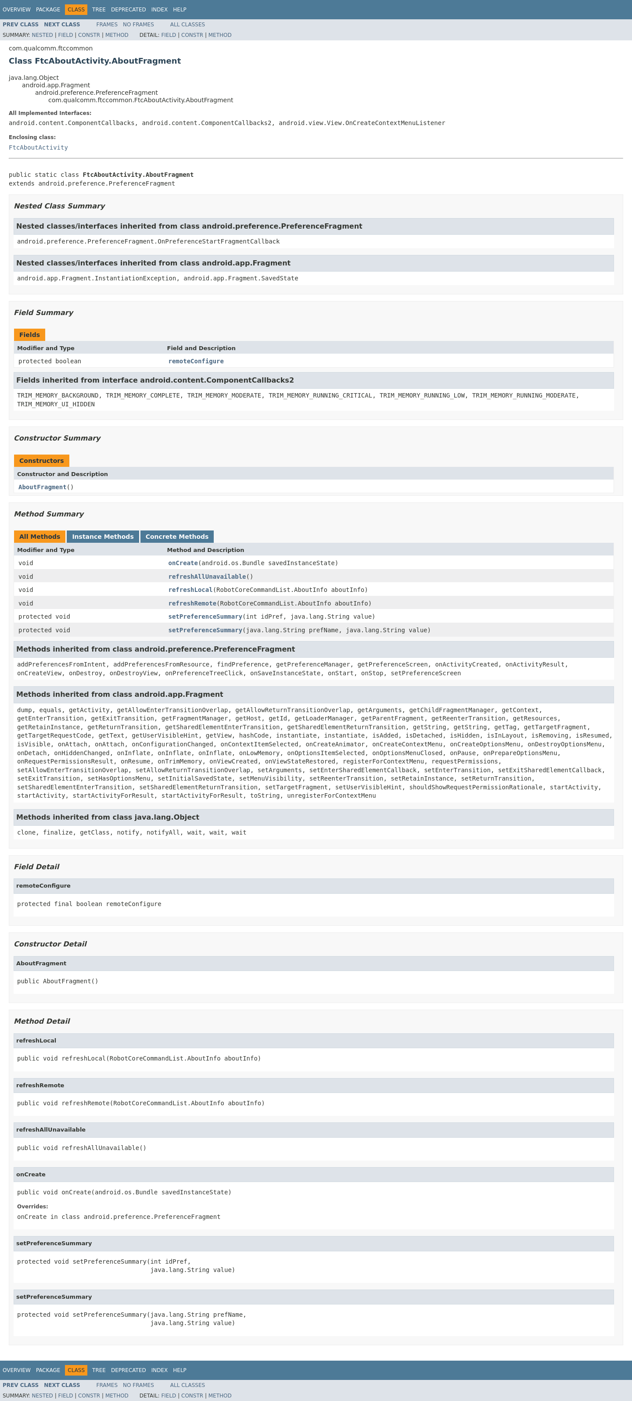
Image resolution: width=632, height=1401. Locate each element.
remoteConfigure (196, 361)
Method (117, 35)
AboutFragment (42, 487)
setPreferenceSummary (206, 616)
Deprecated (128, 10)
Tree (99, 10)
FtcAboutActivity (38, 147)
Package (48, 10)
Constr (89, 35)
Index (159, 10)
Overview (17, 10)
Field (65, 35)
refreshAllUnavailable (207, 576)
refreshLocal (191, 589)
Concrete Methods (177, 536)
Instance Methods (102, 536)
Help (180, 10)
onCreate (183, 562)
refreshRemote (193, 603)
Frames (107, 24)
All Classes (187, 24)
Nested (42, 35)
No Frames (138, 24)
